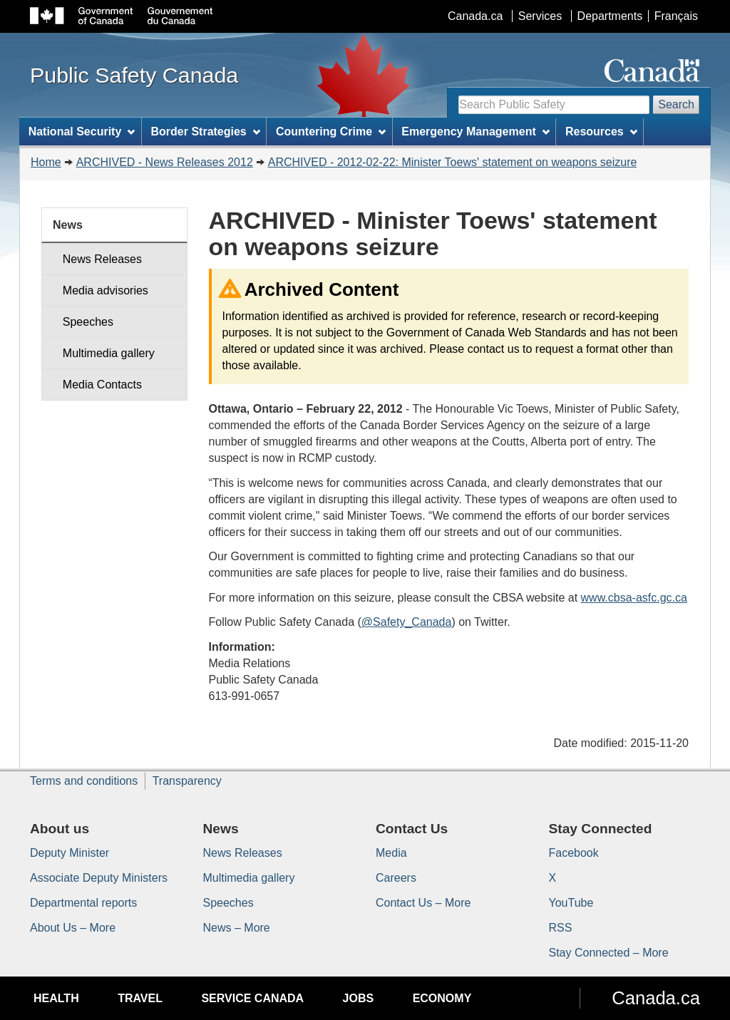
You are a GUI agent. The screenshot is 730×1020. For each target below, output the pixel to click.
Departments (610, 16)
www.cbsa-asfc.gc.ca (634, 598)
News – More (236, 928)
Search (676, 104)
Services (540, 16)
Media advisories (105, 290)
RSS (560, 928)
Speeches (88, 322)
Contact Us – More (423, 903)
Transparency (187, 781)
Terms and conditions (84, 781)
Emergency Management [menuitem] (475, 131)
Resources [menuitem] (601, 131)
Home (46, 162)
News (68, 225)
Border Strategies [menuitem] (205, 131)
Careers (396, 878)
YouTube (571, 903)
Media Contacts (102, 384)
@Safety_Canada (406, 622)
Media (391, 853)
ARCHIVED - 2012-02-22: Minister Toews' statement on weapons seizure (452, 162)
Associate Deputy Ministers (99, 878)
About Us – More (72, 928)
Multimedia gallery (109, 353)
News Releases (102, 259)
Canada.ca (475, 16)
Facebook (574, 853)
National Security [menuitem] (82, 131)
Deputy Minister (69, 853)
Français (676, 16)
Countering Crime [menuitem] (331, 131)
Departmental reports (83, 903)
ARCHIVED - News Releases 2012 (164, 162)
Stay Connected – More (609, 953)
